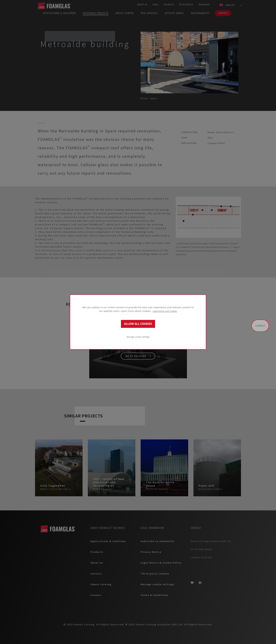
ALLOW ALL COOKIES (138, 324)
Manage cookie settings (138, 336)
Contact (260, 325)
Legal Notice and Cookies (165, 311)
